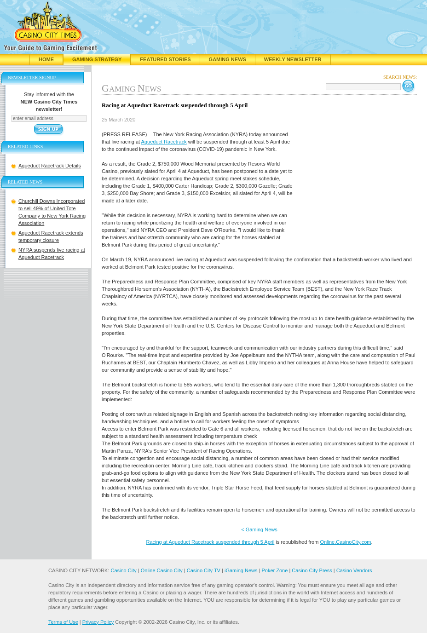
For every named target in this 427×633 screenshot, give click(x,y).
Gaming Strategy (96, 59)
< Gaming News (259, 529)
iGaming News (241, 570)
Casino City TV (203, 570)
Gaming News (227, 59)
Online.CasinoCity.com (345, 542)
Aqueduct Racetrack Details (49, 165)
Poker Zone (274, 570)
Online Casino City (162, 570)
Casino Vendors (354, 570)
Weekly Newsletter (293, 59)
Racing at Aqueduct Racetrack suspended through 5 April (210, 542)
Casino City (123, 570)
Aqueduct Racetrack (164, 141)
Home (46, 59)
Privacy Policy (98, 622)
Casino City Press (312, 570)
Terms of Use (63, 622)
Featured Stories (165, 59)
